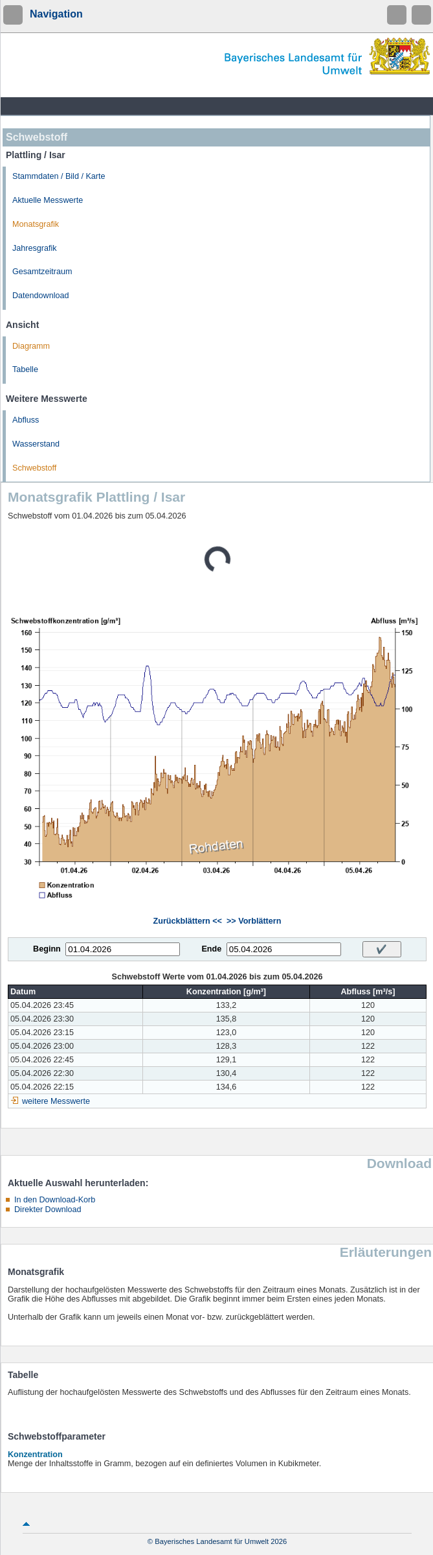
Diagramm (31, 346)
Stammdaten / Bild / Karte (58, 176)
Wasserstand (36, 444)
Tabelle (25, 369)
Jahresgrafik (34, 248)
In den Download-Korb (54, 1199)
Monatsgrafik (35, 224)
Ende (211, 948)
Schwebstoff (34, 468)
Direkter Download (48, 1209)
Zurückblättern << (187, 921)
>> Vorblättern (254, 921)
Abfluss (25, 420)
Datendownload (40, 295)
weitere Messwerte (56, 1101)
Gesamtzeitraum (42, 271)
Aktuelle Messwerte (47, 200)
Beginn (47, 948)
